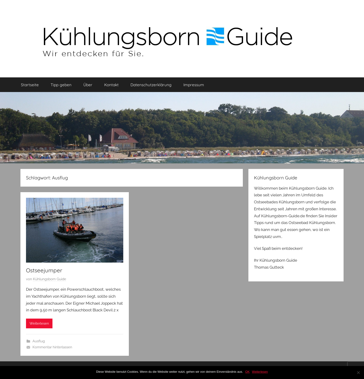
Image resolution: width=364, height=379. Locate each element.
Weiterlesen (39, 323)
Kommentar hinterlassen (52, 347)
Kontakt (111, 84)
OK (247, 371)
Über (87, 84)
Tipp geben (61, 84)
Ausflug (38, 341)
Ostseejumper (44, 270)
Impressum (193, 84)
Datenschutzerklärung (151, 84)
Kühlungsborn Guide (49, 279)
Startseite (30, 84)
